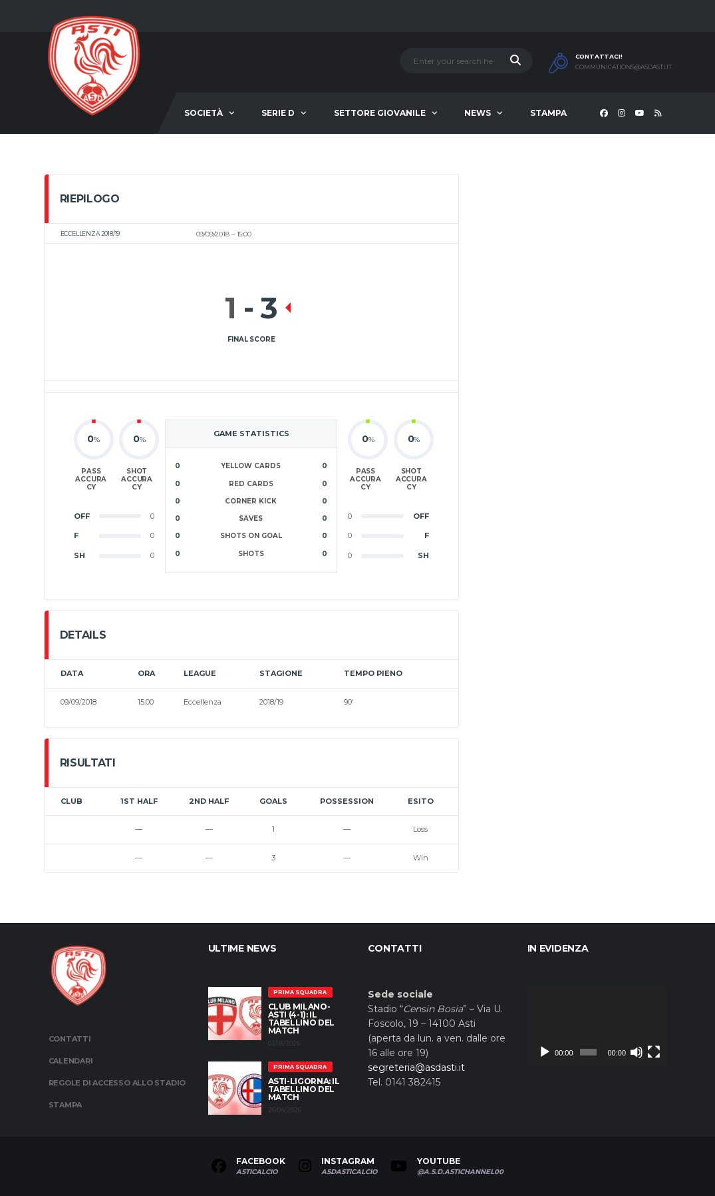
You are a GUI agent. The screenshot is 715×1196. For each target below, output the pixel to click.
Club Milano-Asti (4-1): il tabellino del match (301, 1019)
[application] (597, 1026)
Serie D (278, 113)
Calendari (71, 1060)
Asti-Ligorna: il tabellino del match (304, 1089)
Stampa (548, 113)
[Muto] (636, 1052)
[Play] (544, 1052)
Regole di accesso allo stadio (117, 1082)
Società (203, 113)
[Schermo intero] (653, 1052)
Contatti (70, 1039)
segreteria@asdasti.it (416, 1067)
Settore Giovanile (380, 113)
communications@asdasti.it (623, 67)
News (477, 113)
